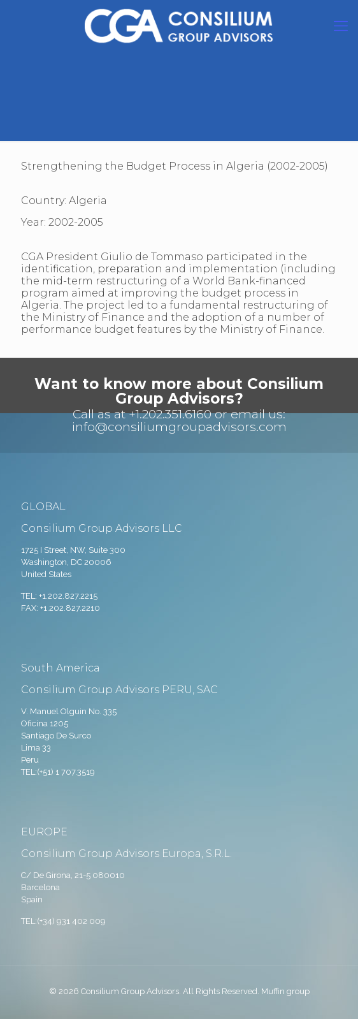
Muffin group (285, 991)
